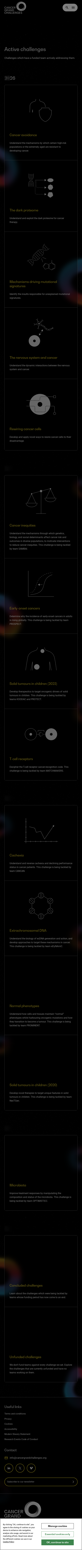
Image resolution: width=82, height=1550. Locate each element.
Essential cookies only (57, 1534)
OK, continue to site (58, 1542)
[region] (41, 1534)
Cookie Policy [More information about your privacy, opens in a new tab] (8, 1542)
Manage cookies (57, 1526)
